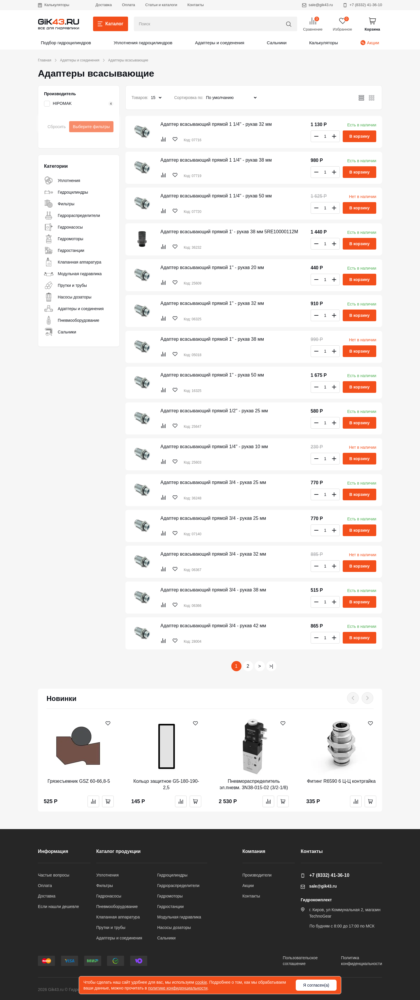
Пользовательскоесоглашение (300, 960)
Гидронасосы (63, 227)
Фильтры (59, 203)
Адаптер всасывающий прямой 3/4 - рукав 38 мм (213, 589)
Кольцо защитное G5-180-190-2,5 (166, 784)
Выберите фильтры (91, 126)
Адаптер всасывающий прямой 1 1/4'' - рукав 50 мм (216, 195)
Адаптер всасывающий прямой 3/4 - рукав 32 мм (213, 554)
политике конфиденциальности (178, 988)
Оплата (128, 5)
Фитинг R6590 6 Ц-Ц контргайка (341, 781)
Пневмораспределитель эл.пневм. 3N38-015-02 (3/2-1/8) (254, 784)
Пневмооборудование (71, 320)
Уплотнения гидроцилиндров (143, 42)
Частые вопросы (53, 875)
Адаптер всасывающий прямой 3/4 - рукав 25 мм (213, 482)
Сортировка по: (188, 97)
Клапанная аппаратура (72, 262)
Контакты (196, 5)
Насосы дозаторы (67, 297)
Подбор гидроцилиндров (66, 42)
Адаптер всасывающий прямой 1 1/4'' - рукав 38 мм (216, 160)
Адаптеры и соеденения (219, 42)
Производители (257, 875)
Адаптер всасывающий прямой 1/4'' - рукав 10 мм (214, 446)
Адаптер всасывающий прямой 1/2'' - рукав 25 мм (214, 410)
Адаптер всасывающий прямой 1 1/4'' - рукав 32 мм (216, 124)
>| (271, 666)
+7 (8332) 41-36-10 (362, 5)
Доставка (103, 5)
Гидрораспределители (72, 215)
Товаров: (140, 97)
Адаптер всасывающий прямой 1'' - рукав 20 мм (212, 267)
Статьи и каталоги (161, 5)
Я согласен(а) (316, 985)
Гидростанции (64, 250)
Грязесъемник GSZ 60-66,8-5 (79, 781)
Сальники (277, 42)
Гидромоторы (63, 238)
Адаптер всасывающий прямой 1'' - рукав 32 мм (212, 303)
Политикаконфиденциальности (361, 960)
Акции (369, 42)
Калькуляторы (53, 5)
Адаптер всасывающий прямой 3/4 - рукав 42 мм (213, 625)
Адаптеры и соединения (79, 60)
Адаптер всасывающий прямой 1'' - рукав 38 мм (212, 339)
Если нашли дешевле (58, 906)
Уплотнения (62, 180)
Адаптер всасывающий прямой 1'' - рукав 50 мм (212, 374)
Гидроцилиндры (66, 192)
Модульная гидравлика (73, 273)
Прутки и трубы (65, 285)
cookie (201, 982)
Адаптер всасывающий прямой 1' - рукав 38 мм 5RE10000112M (229, 231)
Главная (44, 60)
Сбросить (57, 126)
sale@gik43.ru (317, 5)
